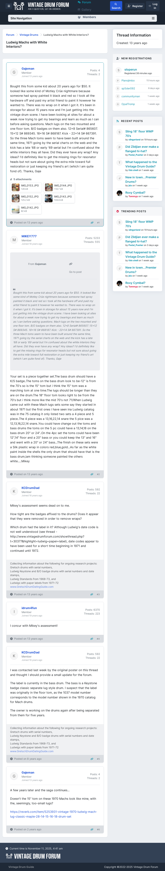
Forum (10, 34)
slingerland (134, 139)
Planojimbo (128, 80)
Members (87, 17)
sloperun (130, 69)
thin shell (133, 170)
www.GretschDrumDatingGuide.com (31, 586)
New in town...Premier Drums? (140, 179)
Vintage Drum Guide (21, 866)
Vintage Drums (29, 34)
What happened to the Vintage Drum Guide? (141, 164)
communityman (130, 96)
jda (130, 185)
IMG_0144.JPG (63, 185)
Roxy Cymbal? (135, 192)
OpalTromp (128, 104)
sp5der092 (128, 88)
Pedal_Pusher (136, 154)
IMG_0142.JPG (30, 207)
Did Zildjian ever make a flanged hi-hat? (142, 149)
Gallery (84, 9)
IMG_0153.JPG (30, 185)
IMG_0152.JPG (30, 196)
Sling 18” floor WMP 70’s (139, 134)
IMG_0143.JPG (63, 196)
